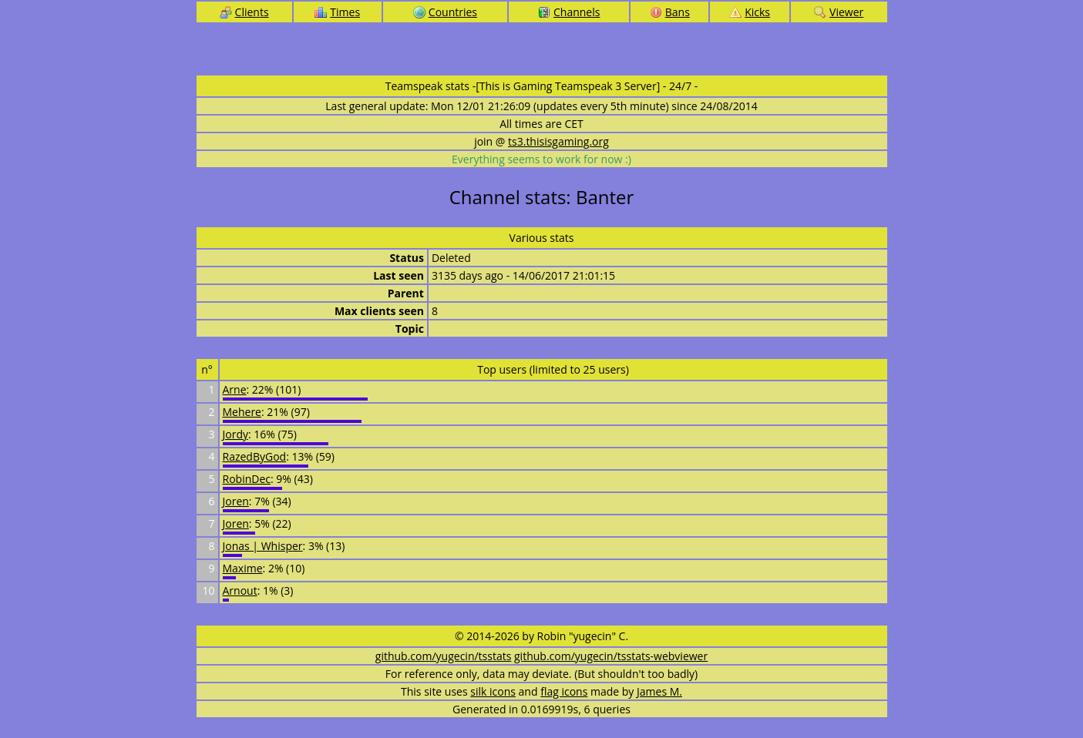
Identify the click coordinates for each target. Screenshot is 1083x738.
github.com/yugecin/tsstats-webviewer (611, 656)
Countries (445, 12)
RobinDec (247, 478)
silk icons (493, 691)
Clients (244, 12)
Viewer (838, 12)
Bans (670, 12)
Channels (569, 12)
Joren (236, 501)
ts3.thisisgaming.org (558, 141)
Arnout (240, 590)
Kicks (749, 12)
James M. (659, 691)
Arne (235, 389)
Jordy (235, 434)
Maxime (243, 568)
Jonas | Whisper (263, 545)
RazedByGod (255, 456)
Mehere (242, 411)
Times (337, 12)
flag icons (563, 691)
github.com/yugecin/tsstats (443, 656)
